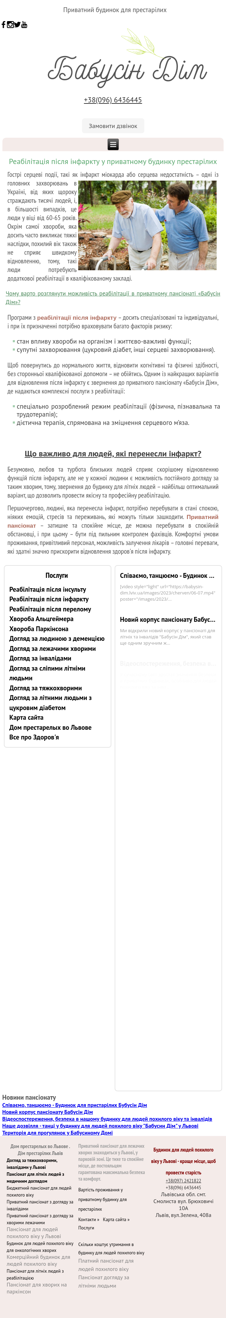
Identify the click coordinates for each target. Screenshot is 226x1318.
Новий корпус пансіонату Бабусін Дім (168, 619)
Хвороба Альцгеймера (41, 619)
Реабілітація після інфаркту (49, 599)
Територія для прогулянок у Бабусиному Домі (57, 1132)
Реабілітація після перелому (50, 609)
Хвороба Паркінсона (39, 629)
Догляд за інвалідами (40, 658)
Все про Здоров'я (34, 737)
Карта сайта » (116, 1219)
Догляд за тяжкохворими (45, 688)
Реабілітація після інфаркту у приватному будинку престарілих (113, 161)
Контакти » (90, 1219)
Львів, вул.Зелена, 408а (183, 1214)
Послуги (86, 1228)
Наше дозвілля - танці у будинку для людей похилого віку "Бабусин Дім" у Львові (100, 1125)
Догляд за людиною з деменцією (57, 638)
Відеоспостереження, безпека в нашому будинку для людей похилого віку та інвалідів (107, 1118)
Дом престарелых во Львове (50, 727)
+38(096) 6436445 (113, 99)
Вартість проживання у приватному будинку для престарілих (102, 1199)
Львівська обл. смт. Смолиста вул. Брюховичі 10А (183, 1201)
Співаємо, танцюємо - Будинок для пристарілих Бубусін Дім (168, 575)
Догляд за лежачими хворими (52, 648)
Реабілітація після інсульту (47, 589)
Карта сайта (26, 717)
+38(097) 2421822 (183, 1181)
